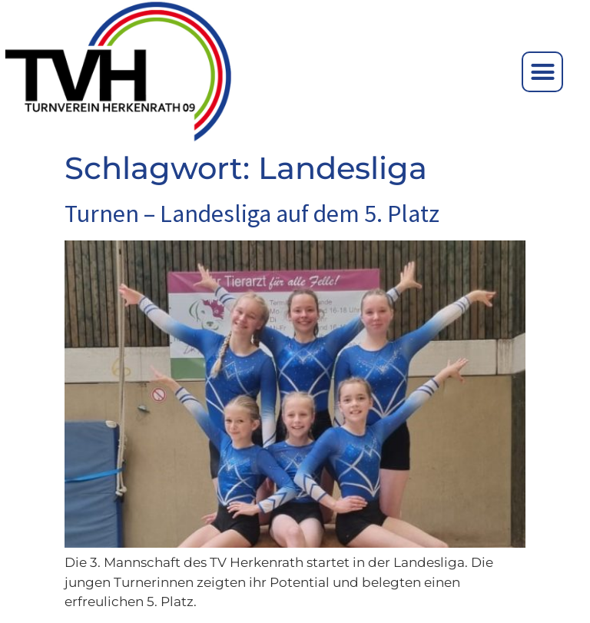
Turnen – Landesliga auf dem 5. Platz (252, 213)
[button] (542, 72)
